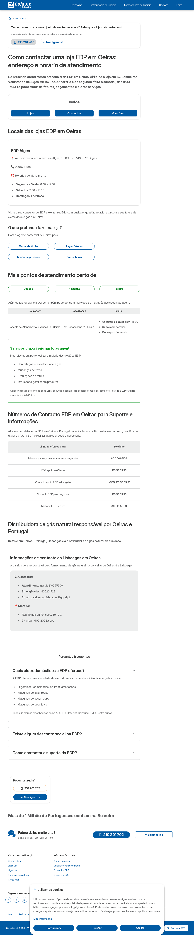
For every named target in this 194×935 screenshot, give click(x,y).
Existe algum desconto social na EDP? (47, 733)
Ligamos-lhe (153, 834)
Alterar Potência (62, 861)
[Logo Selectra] (19, 5)
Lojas (30, 113)
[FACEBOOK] (8, 900)
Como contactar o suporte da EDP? (44, 752)
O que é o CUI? (61, 875)
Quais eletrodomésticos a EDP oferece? (48, 670)
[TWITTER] (16, 900)
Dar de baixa (74, 257)
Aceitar (140, 928)
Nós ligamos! (52, 42)
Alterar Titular (15, 861)
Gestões (118, 113)
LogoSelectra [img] (10, 928)
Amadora (74, 288)
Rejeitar (96, 928)
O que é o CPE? (62, 870)
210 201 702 (111, 834)
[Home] (10, 18)
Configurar (53, 928)
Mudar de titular (28, 246)
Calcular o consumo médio (67, 865)
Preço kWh (13, 879)
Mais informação (42, 918)
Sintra (120, 288)
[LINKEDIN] (24, 900)
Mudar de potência (28, 257)
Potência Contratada (18, 875)
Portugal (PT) (176, 928)
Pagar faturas (74, 246)
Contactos (74, 113)
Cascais (28, 288)
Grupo (11, 914)
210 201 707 (24, 42)
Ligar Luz (12, 870)
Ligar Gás (12, 865)
